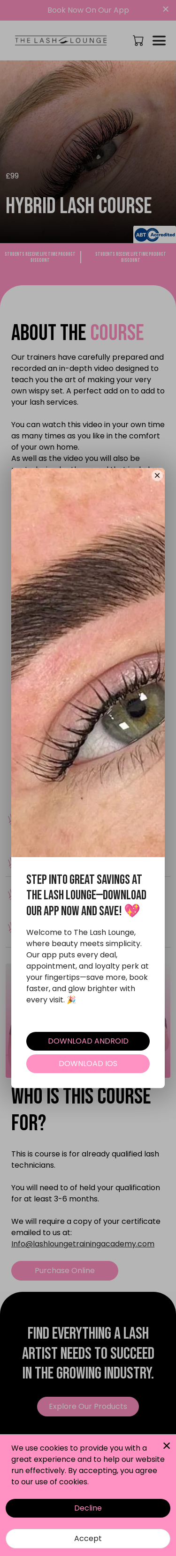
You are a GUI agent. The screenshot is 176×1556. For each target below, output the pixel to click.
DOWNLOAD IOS (88, 1063)
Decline (88, 1508)
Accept (88, 1538)
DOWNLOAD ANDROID (88, 1041)
